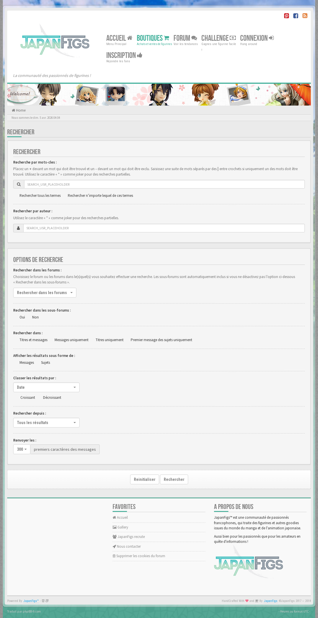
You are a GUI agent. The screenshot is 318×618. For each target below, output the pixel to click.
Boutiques (153, 38)
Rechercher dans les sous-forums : (42, 310)
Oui (22, 317)
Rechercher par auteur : (32, 211)
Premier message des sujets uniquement (161, 339)
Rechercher (174, 479)
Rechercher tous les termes (40, 195)
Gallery (120, 527)
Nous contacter (127, 546)
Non (35, 317)
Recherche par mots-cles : (35, 162)
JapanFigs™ (31, 601)
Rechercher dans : (28, 333)
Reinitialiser (144, 479)
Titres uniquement (110, 339)
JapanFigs (270, 601)
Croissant (27, 397)
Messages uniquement (71, 339)
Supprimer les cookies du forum (139, 555)
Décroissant (52, 397)
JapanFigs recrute (129, 536)
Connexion (257, 38)
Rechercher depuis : (29, 413)
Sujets (45, 362)
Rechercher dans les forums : (37, 270)
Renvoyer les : (24, 440)
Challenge (218, 38)
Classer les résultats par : (34, 378)
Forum (185, 38)
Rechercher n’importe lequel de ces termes (100, 195)
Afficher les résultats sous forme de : (44, 355)
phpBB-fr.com (32, 611)
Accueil (119, 38)
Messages (27, 362)
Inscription (124, 55)
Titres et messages (33, 339)
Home (20, 110)
